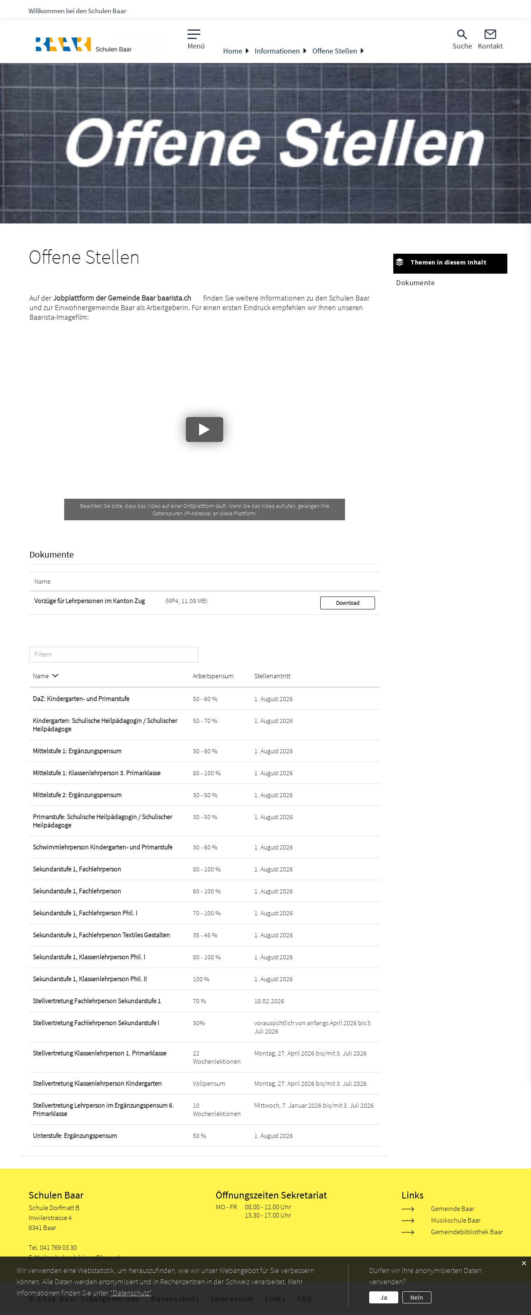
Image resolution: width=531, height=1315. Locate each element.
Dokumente (415, 282)
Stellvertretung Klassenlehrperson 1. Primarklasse (99, 1053)
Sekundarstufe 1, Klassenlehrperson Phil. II (90, 979)
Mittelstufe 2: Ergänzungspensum (77, 795)
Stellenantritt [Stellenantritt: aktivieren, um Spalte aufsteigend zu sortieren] (272, 676)
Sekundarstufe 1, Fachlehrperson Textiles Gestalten (101, 935)
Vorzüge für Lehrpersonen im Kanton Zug (89, 601)
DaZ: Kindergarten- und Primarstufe (81, 698)
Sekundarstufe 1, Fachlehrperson (77, 869)
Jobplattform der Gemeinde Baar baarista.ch (122, 298)
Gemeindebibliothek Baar (467, 1231)
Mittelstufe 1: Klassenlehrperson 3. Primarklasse (97, 773)
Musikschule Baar (455, 1220)
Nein (416, 1297)
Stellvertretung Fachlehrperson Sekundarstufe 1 (97, 1001)
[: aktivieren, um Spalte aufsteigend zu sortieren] (347, 581)
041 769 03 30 (58, 1247)
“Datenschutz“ (130, 1293)
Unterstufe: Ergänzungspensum (75, 1135)
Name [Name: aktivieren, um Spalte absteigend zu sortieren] (41, 676)
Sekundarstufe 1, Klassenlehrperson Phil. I (89, 957)
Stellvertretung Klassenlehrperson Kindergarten (97, 1083)
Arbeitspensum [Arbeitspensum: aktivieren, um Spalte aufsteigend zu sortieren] (213, 676)
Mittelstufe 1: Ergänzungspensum (77, 751)
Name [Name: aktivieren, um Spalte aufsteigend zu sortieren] (42, 581)
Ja (383, 1297)
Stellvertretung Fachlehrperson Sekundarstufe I (96, 1023)
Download (348, 603)
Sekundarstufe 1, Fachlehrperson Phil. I (85, 913)
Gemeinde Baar (452, 1208)
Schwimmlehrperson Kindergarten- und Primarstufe (103, 847)
